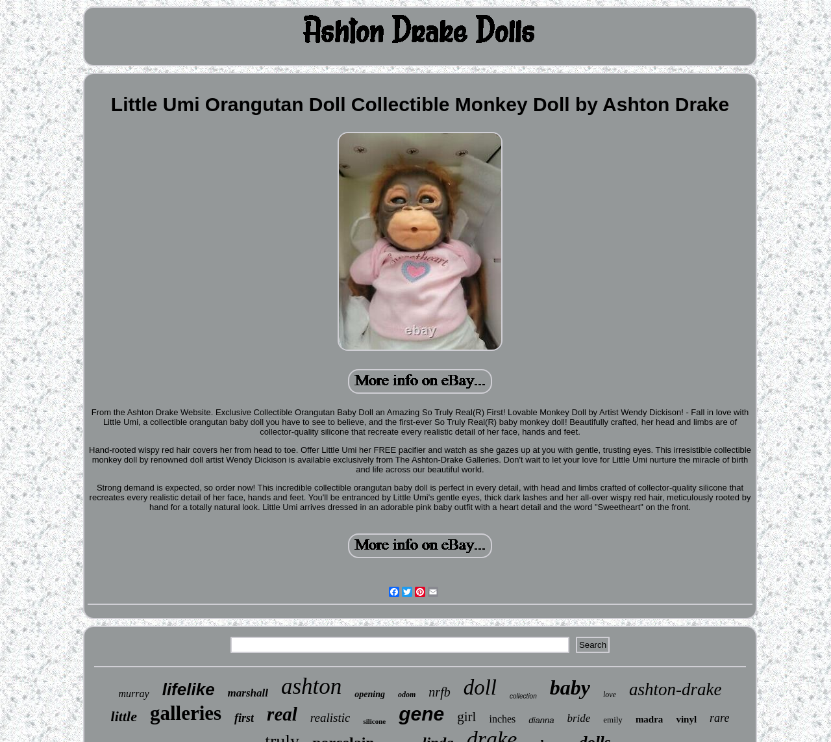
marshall (248, 693)
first (244, 717)
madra (650, 719)
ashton (311, 686)
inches (502, 718)
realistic (330, 717)
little (124, 716)
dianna (541, 720)
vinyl (686, 719)
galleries (185, 713)
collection (523, 696)
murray (134, 693)
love (609, 694)
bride (578, 718)
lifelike (188, 689)
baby (570, 687)
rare (719, 717)
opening (369, 694)
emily (613, 719)
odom (407, 694)
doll (480, 687)
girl (466, 716)
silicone (374, 721)
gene (421, 713)
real (282, 714)
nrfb (439, 692)
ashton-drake (675, 689)
